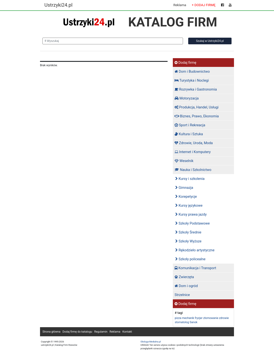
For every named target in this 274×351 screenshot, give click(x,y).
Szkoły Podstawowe (192, 223)
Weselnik (184, 161)
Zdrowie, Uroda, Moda (194, 143)
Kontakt (127, 331)
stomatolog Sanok (186, 322)
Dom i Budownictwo (192, 71)
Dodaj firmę (185, 62)
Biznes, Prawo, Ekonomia (197, 116)
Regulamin (100, 331)
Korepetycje (186, 196)
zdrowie (224, 318)
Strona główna (51, 331)
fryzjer (199, 318)
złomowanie (210, 318)
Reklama (179, 5)
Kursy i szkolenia (190, 179)
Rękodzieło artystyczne (194, 250)
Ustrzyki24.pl (58, 5)
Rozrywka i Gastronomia (196, 89)
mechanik (188, 318)
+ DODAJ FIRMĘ (203, 5)
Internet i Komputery (193, 152)
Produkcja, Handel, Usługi (197, 107)
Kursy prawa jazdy (191, 214)
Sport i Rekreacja (190, 125)
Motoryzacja (187, 98)
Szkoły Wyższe (188, 241)
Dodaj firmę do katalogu (77, 331)
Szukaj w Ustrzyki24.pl (210, 41)
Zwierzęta (184, 277)
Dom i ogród (186, 286)
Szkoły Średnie (188, 232)
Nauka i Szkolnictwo (193, 170)
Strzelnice (182, 295)
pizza (178, 318)
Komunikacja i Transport (195, 268)
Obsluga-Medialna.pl (150, 341)
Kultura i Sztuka (189, 134)
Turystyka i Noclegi (192, 80)
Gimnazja (184, 187)
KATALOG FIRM (172, 22)
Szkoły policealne (190, 259)
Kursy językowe (189, 205)
